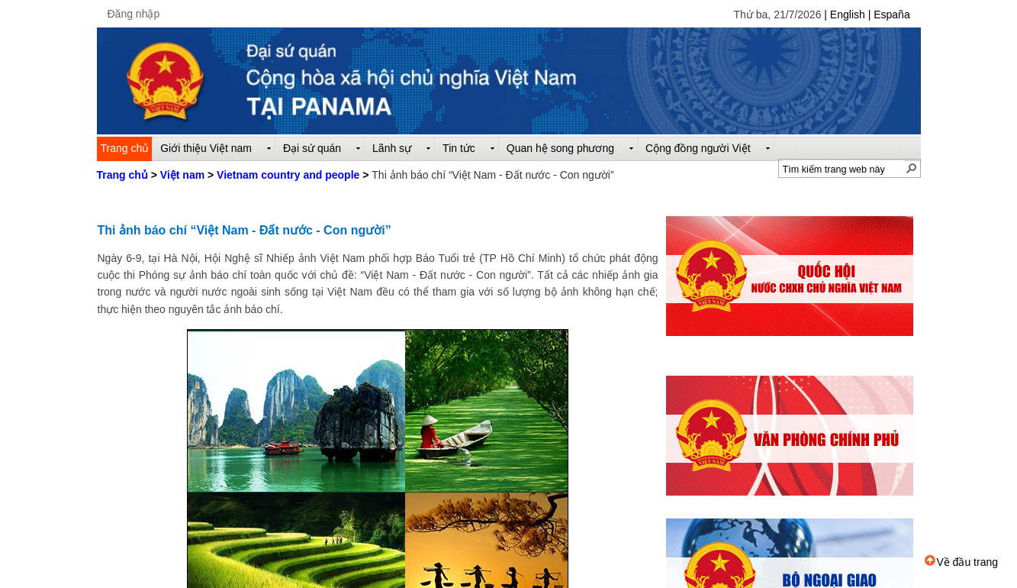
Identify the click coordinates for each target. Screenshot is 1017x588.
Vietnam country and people (288, 175)
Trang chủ (122, 175)
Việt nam (182, 175)
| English (845, 14)
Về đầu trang (961, 562)
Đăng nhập (134, 14)
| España (889, 14)
